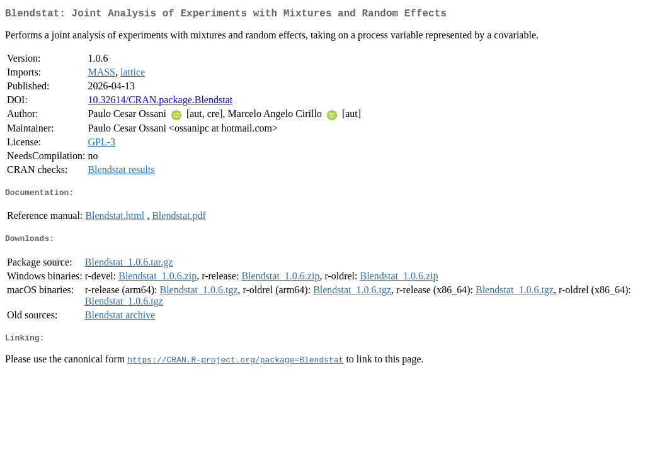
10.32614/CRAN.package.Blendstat (160, 102)
